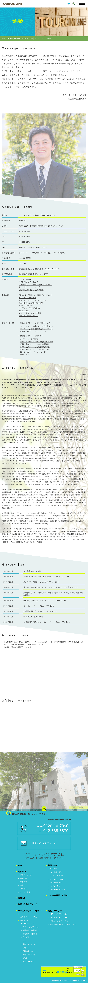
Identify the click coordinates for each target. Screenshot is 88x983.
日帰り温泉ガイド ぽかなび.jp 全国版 (35, 349)
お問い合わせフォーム (44, 843)
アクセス (37, 38)
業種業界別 (24, 920)
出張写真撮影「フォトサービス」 (33, 331)
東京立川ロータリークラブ (29, 287)
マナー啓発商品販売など (28, 316)
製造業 (25, 958)
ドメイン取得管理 (26, 305)
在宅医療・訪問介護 (30, 934)
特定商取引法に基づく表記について (63, 924)
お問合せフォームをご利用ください (33, 247)
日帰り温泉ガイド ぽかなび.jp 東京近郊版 (36, 342)
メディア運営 (55, 886)
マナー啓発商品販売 (57, 889)
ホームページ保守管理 (27, 298)
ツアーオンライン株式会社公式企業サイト (37, 326)
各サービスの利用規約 (58, 914)
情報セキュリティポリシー (60, 921)
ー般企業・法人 (28, 923)
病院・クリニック (29, 955)
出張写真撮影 (24, 311)
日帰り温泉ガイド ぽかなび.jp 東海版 (35, 347)
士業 (24, 941)
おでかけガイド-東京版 (29, 339)
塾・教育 (26, 937)
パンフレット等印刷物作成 (29, 308)
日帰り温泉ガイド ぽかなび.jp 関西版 (35, 344)
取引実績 (25, 38)
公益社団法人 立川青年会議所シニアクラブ (35, 285)
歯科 (24, 948)
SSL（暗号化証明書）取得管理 (31, 303)
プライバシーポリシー (58, 917)
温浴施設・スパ (28, 951)
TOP (20, 865)
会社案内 (22, 872)
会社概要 (17, 38)
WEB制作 (53, 869)
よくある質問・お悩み (58, 895)
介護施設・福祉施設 (30, 930)
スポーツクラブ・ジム (31, 927)
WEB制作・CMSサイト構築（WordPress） (36, 295)
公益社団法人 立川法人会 (28, 282)
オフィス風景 (46, 38)
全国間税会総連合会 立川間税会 (31, 290)
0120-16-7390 (55, 826)
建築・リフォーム (29, 944)
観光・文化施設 (28, 962)
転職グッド (24, 354)
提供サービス (54, 865)
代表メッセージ (7, 38)
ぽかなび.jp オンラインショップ (32, 352)
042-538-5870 (55, 831)
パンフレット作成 (57, 879)
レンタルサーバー (57, 876)
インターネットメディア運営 (30, 313)
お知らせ (22, 898)
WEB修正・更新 (56, 872)
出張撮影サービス (57, 882)
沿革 (31, 38)
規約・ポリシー (55, 911)
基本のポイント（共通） (29, 917)
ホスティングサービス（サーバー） (33, 300)
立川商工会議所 (25, 279)
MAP (61, 226)
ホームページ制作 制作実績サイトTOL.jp (36, 329)
